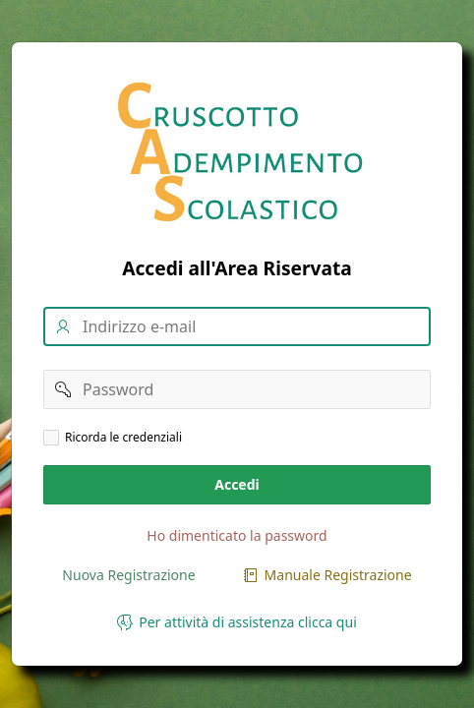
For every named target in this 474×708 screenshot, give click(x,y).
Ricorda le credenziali (123, 437)
